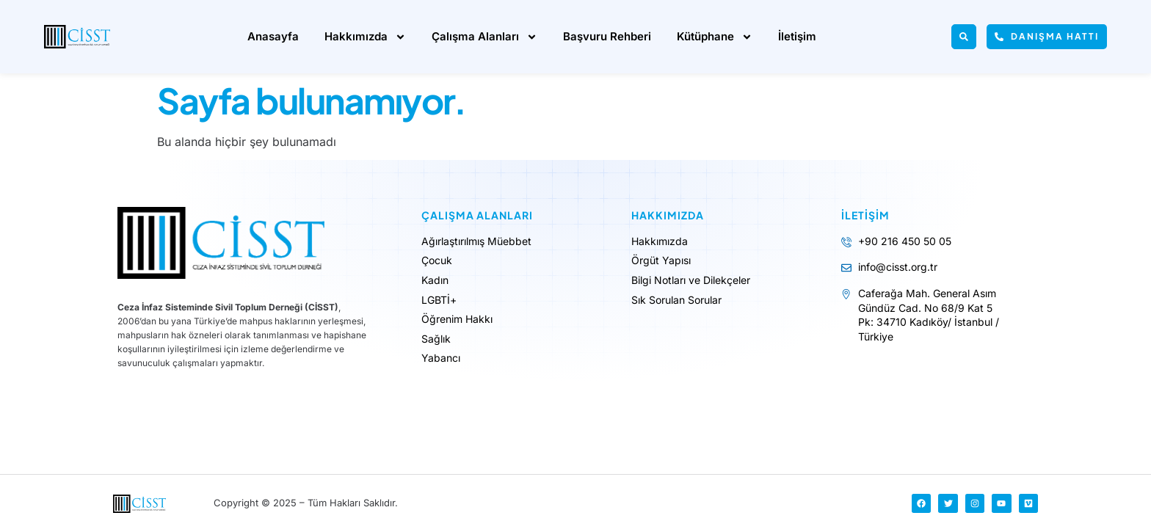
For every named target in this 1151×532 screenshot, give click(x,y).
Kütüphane (714, 37)
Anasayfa (273, 36)
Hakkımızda (365, 37)
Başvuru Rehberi (607, 36)
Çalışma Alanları (484, 37)
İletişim (797, 36)
